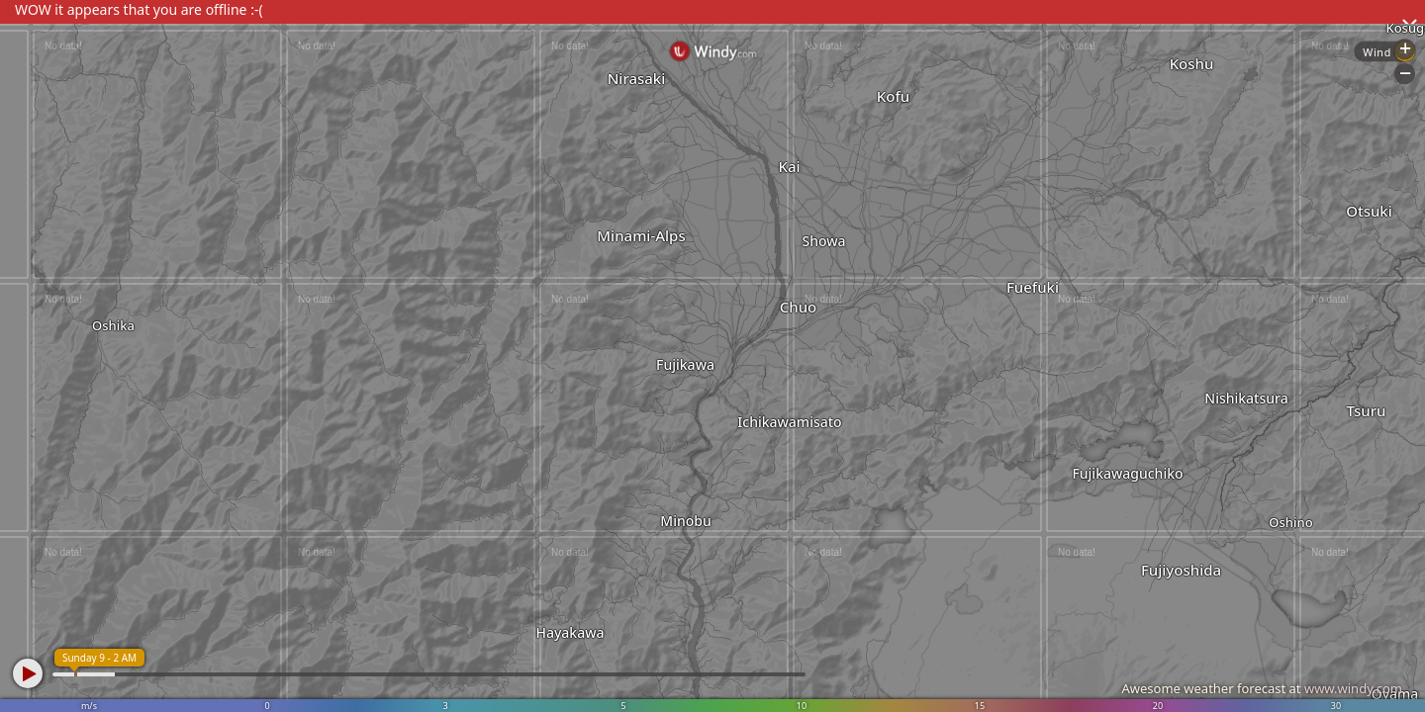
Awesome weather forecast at (1261, 688)
